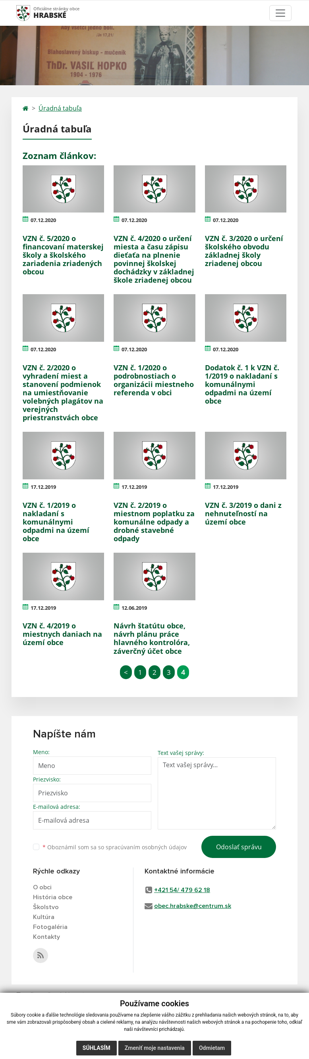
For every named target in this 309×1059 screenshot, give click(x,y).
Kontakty (46, 937)
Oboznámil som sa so (114, 847)
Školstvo (46, 907)
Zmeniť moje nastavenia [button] (155, 1048)
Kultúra (43, 917)
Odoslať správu (239, 847)
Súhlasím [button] (96, 1048)
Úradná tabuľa (60, 108)
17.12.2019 (43, 486)
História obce (52, 897)
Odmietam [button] (212, 1048)
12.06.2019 (134, 607)
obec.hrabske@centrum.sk (192, 906)
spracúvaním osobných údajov (146, 847)
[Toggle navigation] (280, 13)
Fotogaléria (50, 927)
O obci (42, 887)
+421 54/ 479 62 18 (182, 890)
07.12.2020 (43, 220)
